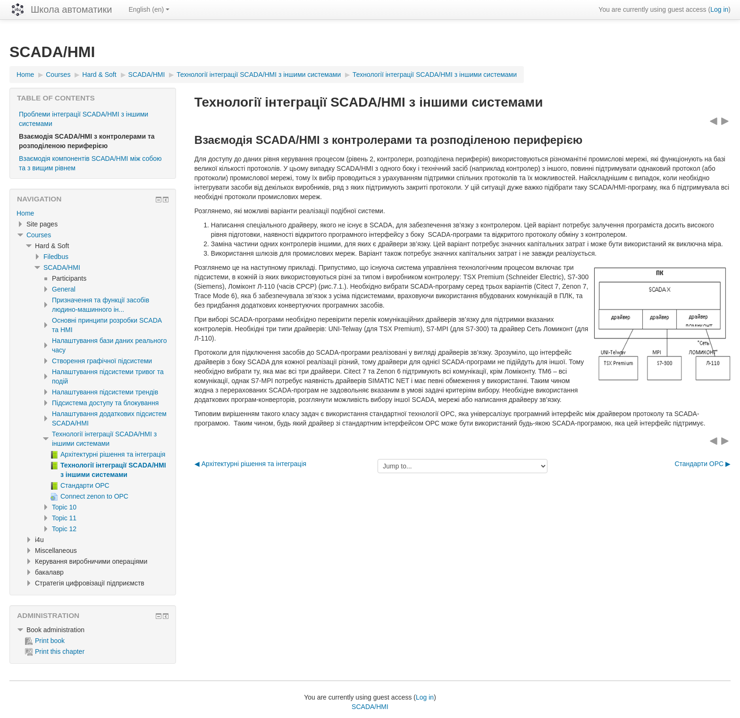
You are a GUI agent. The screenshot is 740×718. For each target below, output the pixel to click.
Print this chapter (54, 651)
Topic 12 (64, 529)
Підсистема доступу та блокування (105, 403)
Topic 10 (64, 507)
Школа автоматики (71, 9)
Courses (38, 235)
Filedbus (55, 256)
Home (25, 213)
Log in (719, 9)
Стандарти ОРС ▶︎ (702, 464)
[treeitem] (93, 213)
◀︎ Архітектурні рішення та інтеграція (250, 464)
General (64, 289)
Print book (45, 640)
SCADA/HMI (61, 267)
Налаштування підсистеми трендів (105, 392)
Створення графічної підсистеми (102, 361)
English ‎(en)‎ (148, 9)
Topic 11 (64, 518)
